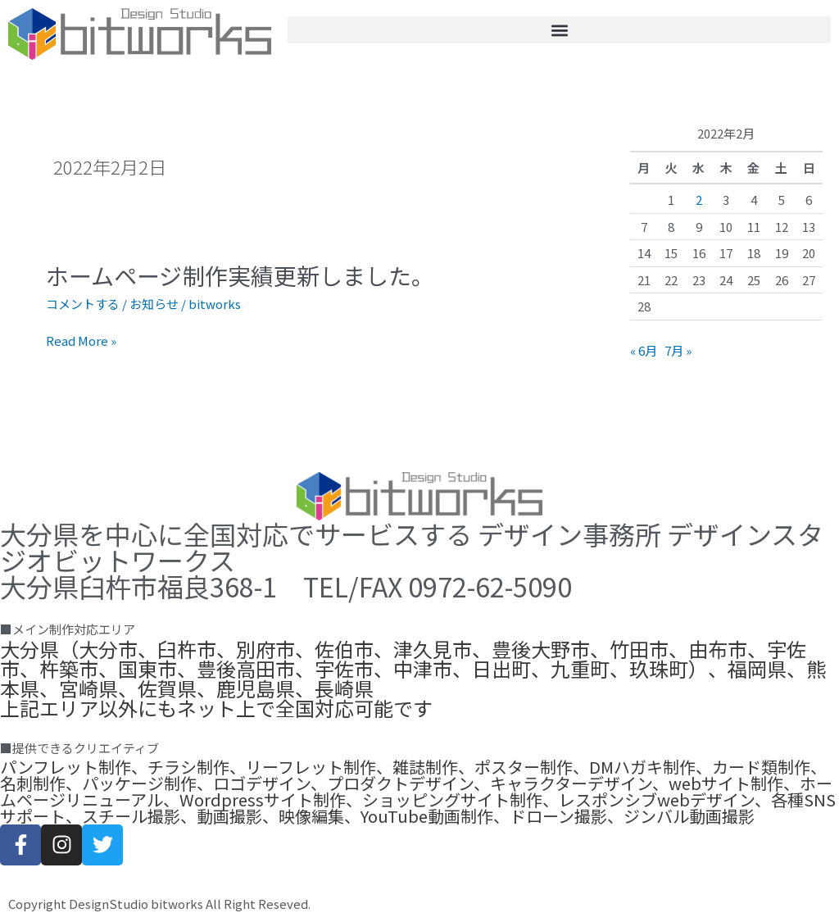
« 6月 (643, 350)
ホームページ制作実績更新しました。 (240, 275)
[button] (559, 29)
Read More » (81, 341)
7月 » (678, 350)
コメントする (83, 303)
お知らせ (154, 303)
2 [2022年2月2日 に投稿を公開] (699, 199)
